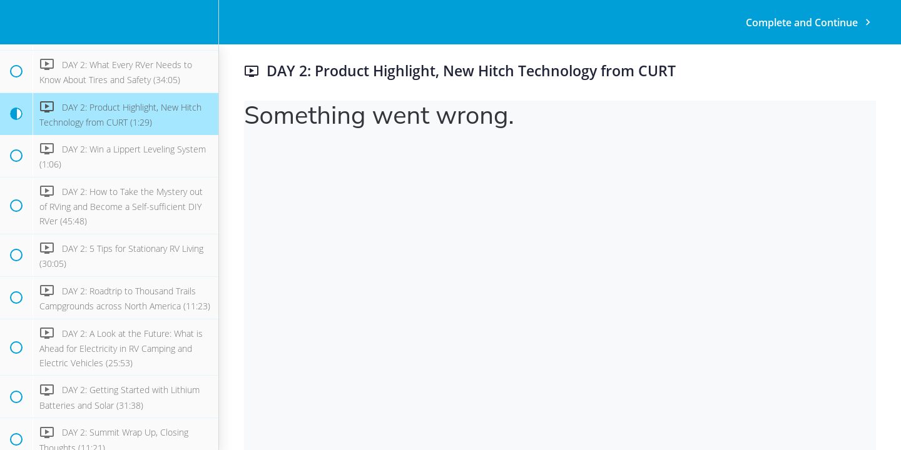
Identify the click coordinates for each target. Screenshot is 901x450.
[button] (15, 22)
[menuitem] (202, 22)
